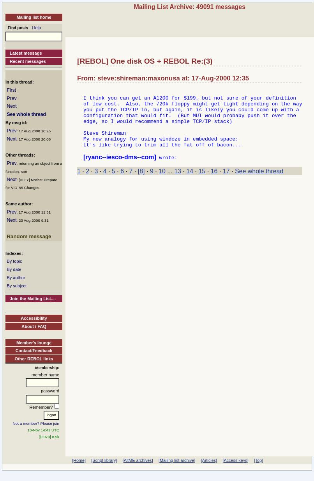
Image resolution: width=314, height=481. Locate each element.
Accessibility (34, 318)
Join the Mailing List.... (33, 298)
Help (36, 27)
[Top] (258, 460)
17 (226, 184)
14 (189, 184)
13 (177, 184)
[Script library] (104, 460)
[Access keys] (235, 460)
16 (214, 184)
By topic (14, 261)
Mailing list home (33, 17)
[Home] (79, 460)
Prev (11, 98)
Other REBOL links (34, 358)
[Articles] (209, 460)
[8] (141, 184)
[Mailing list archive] (177, 460)
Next (11, 106)
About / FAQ (33, 326)
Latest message (26, 53)
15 (201, 184)
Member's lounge (33, 342)
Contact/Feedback (34, 350)
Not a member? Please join (36, 423)
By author (16, 277)
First (11, 90)
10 (162, 184)
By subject (16, 285)
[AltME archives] (138, 460)
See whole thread (26, 114)
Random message (29, 236)
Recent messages (28, 61)
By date (14, 269)
